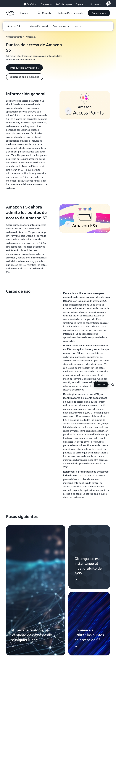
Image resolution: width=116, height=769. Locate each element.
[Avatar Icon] (108, 3)
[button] (99, 13)
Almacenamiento (14, 36)
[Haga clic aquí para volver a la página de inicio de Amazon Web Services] (10, 14)
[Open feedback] (112, 384)
